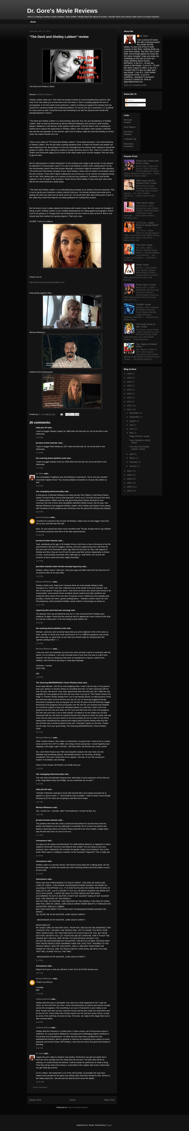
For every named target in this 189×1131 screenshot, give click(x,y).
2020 (129, 385)
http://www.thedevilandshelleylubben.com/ (47, 282)
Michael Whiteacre (45, 94)
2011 (129, 409)
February (133, 462)
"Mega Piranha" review (139, 436)
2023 (129, 378)
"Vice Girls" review (144, 245)
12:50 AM (40, 1082)
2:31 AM (39, 802)
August (132, 421)
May (131, 433)
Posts (129, 100)
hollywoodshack (43, 999)
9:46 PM (39, 1022)
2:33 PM (39, 768)
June (131, 429)
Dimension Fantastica (129, 145)
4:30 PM (39, 784)
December (134, 413)
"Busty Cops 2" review (146, 285)
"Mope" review (142, 265)
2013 (129, 401)
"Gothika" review (143, 304)
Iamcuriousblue (43, 517)
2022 (129, 382)
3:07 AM (39, 973)
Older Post (109, 1100)
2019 (129, 390)
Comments (132, 105)
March (132, 458)
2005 (129, 491)
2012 (129, 405)
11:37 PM (40, 605)
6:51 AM (39, 732)
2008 (129, 479)
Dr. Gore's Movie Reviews (62, 11)
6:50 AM (39, 814)
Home (33, 22)
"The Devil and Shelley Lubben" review (139, 448)
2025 (129, 374)
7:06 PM (39, 437)
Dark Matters (130, 127)
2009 (129, 475)
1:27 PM (39, 561)
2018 (129, 393)
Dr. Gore (39, 473)
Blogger (109, 1125)
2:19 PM (39, 677)
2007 (129, 483)
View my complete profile (135, 85)
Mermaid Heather (128, 121)
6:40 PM (39, 1048)
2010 (129, 471)
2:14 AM (39, 643)
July (131, 425)
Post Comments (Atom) (78, 1107)
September (134, 417)
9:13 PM (39, 960)
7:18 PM (39, 994)
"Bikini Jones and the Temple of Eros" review (146, 181)
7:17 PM (39, 468)
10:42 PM (40, 535)
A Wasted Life (130, 139)
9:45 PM (39, 486)
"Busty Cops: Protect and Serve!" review (147, 162)
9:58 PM (39, 512)
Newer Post (35, 1100)
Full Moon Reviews (128, 133)
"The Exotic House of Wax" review (145, 325)
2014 (129, 397)
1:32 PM (39, 576)
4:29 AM (39, 623)
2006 (129, 487)
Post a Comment (40, 1087)
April (131, 454)
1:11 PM (39, 835)
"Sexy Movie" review (145, 203)
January (133, 466)
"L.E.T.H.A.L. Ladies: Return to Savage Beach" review (147, 225)
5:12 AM (39, 874)
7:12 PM (39, 453)
